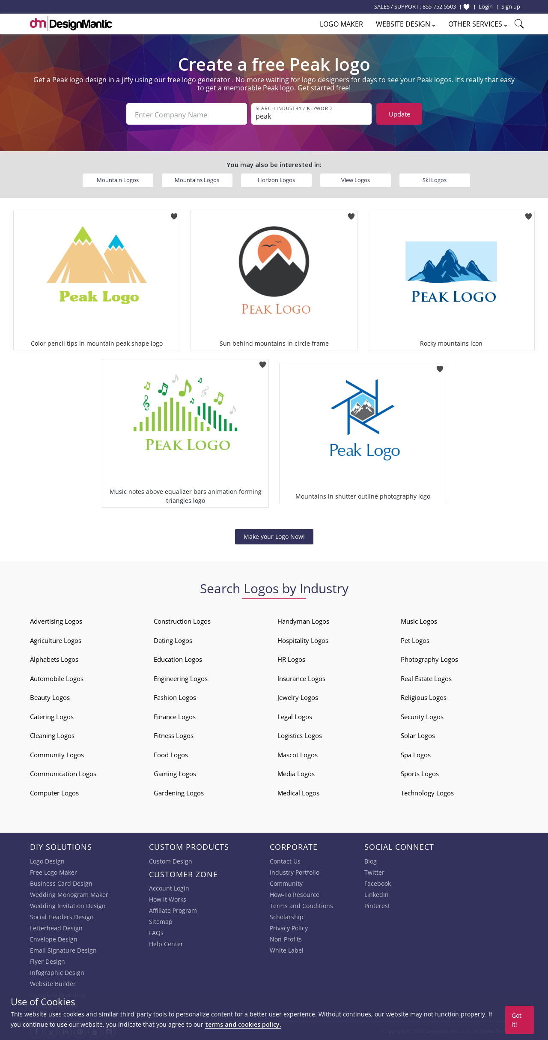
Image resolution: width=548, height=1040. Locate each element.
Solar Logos (418, 734)
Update (399, 114)
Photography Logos (429, 658)
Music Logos (419, 620)
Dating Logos (173, 639)
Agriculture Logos (55, 639)
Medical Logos (298, 792)
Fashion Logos (175, 696)
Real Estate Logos (426, 677)
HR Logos (291, 658)
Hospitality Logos (302, 639)
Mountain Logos (118, 179)
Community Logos (57, 754)
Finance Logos (175, 715)
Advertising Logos (56, 620)
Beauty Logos (50, 696)
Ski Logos (435, 179)
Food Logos (171, 754)
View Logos (355, 179)
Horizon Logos (276, 179)
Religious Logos (424, 696)
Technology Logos (427, 792)
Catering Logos (52, 715)
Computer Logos (54, 792)
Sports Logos (420, 772)
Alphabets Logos (54, 658)
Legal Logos (294, 715)
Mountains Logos (197, 179)
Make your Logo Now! (274, 536)
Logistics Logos (299, 734)
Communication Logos (63, 772)
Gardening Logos (179, 792)
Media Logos (296, 772)
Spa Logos (416, 754)
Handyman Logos (303, 620)
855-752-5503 (439, 6)
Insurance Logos (301, 677)
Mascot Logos (297, 754)
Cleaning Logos (52, 734)
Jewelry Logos (297, 696)
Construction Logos (182, 620)
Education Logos (178, 658)
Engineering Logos (181, 677)
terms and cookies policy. (243, 1024)
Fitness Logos (174, 734)
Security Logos (422, 715)
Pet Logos (415, 639)
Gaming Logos (175, 772)
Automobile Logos (56, 677)
